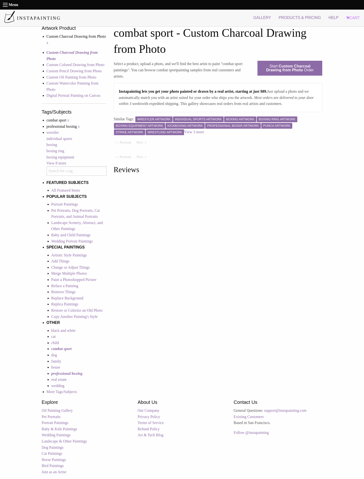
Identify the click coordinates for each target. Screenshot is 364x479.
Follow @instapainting (251, 432)
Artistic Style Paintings (69, 255)
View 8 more (56, 163)
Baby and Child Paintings (71, 235)
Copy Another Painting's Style (74, 317)
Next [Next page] (143, 142)
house (55, 367)
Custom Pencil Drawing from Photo (74, 71)
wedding (58, 386)
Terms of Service (151, 423)
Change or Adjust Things (70, 267)
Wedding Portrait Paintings (72, 241)
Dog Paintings (53, 447)
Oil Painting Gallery (57, 410)
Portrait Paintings (64, 204)
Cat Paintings (52, 453)
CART (353, 18)
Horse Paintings (54, 460)
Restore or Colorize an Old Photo (77, 310)
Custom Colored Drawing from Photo (76, 65)
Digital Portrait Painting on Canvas (74, 95)
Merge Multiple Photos (69, 273)
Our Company (149, 410)
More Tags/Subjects (62, 392)
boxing (52, 145)
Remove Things (63, 292)
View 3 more (194, 132)
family (56, 361)
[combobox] (77, 171)
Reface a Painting (64, 286)
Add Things (60, 261)
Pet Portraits (51, 417)
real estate (59, 379)
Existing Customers (249, 417)
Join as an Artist (54, 472)
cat (53, 336)
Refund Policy (149, 429)
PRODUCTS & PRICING (300, 18)
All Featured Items (65, 190)
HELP (333, 18)
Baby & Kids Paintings (59, 429)
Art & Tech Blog (150, 435)
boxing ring (55, 151)
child (55, 343)
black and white (63, 330)
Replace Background (67, 298)
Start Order (290, 68)
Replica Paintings (64, 304)
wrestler (53, 132)
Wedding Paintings (56, 435)
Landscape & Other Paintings (64, 441)
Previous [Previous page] (127, 142)
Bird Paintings (53, 466)
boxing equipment (60, 157)
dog (54, 355)
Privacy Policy (149, 417)
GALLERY (262, 18)
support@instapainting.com (285, 410)
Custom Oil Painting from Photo (71, 77)
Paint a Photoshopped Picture (73, 280)
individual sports (59, 139)
